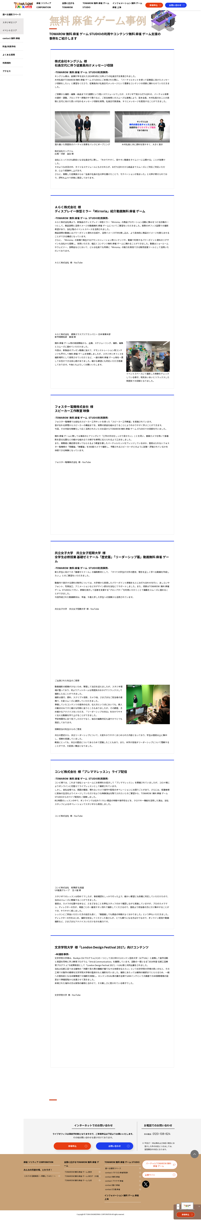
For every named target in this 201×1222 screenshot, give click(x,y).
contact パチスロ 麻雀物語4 (116, 1176)
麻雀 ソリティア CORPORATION (43, 5)
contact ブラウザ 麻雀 (114, 1184)
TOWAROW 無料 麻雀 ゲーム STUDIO (96, 5)
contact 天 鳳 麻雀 (112, 1193)
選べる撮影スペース (113, 1172)
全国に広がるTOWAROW (68, 5)
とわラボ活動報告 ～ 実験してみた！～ (40, 1180)
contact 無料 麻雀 (112, 1180)
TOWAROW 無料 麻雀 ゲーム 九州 (78, 1184)
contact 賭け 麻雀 (112, 1189)
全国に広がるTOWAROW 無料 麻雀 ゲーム (81, 1167)
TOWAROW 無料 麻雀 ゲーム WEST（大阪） (82, 1180)
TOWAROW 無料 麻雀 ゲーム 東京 (78, 1175)
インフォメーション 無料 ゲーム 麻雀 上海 (127, 5)
